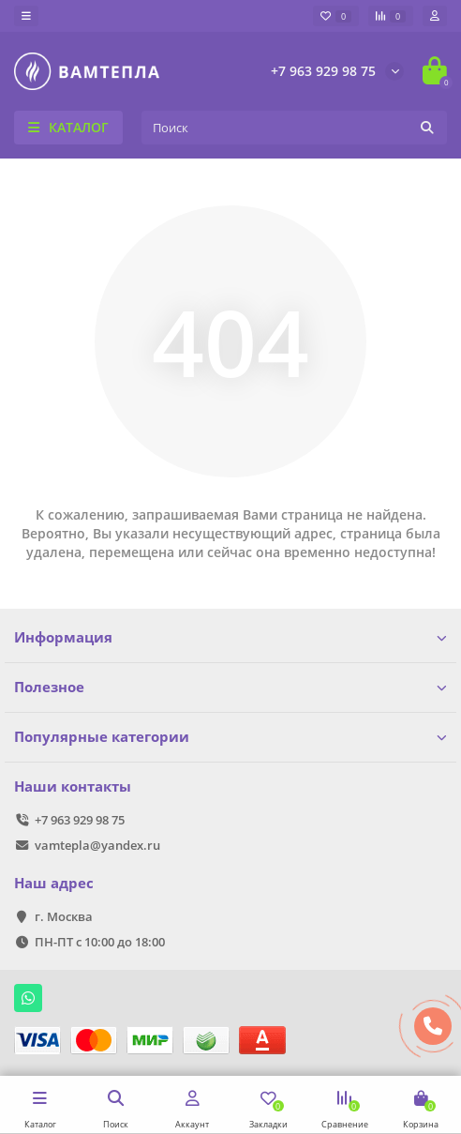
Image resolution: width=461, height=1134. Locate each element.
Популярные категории (230, 737)
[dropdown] (26, 16)
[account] (435, 16)
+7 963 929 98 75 (323, 71)
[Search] (294, 127)
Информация (230, 637)
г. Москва (64, 916)
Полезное (230, 687)
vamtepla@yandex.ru (97, 845)
